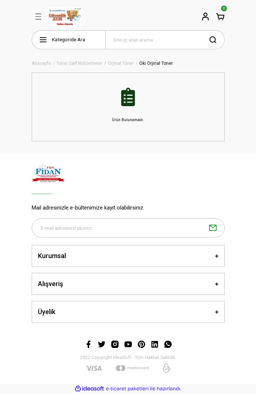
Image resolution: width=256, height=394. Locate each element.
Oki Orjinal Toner (156, 63)
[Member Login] (205, 16)
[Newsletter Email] (128, 228)
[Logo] (65, 16)
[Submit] (213, 228)
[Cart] (220, 16)
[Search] (165, 39)
